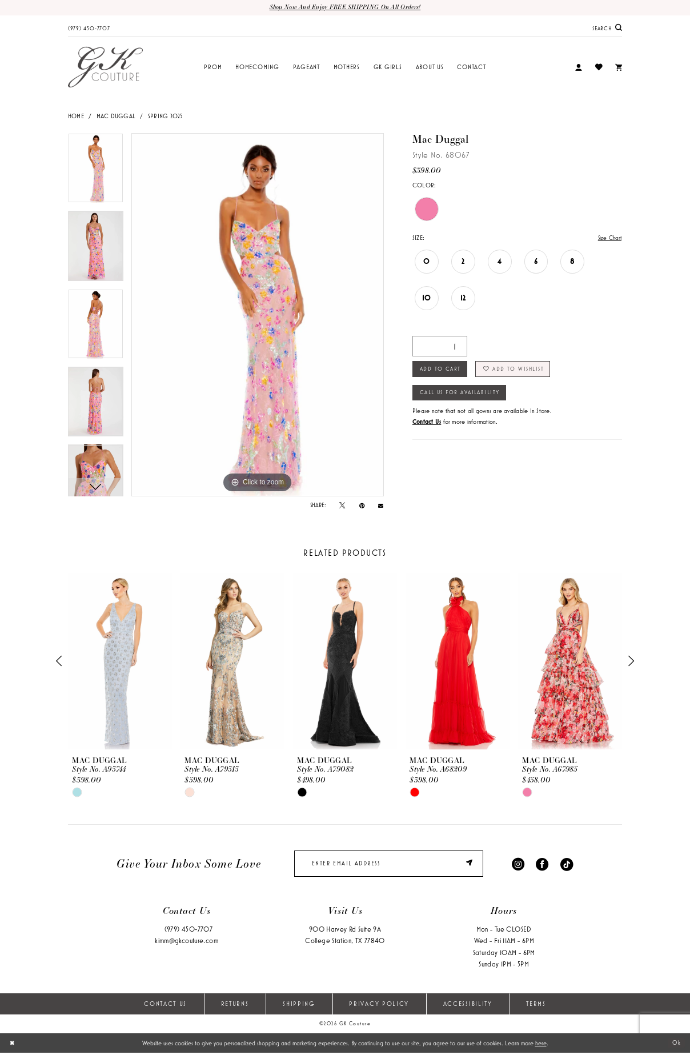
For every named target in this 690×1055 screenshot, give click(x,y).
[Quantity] (439, 348)
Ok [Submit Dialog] (675, 1045)
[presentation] (120, 662)
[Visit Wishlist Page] (598, 67)
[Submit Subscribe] (469, 865)
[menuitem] (89, 28)
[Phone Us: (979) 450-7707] (89, 28)
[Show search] (607, 28)
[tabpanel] (95, 172)
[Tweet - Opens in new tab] (342, 506)
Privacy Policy (379, 1005)
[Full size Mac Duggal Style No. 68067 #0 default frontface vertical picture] (257, 315)
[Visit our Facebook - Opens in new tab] (542, 865)
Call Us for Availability (463, 397)
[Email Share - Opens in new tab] (381, 506)
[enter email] (388, 865)
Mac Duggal (116, 116)
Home (76, 116)
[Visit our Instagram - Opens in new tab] (518, 865)
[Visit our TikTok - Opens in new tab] (566, 865)
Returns (235, 1005)
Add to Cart (441, 371)
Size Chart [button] (608, 238)
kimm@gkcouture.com (186, 943)
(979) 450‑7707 (188, 932)
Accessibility (467, 1005)
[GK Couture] (105, 68)
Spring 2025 (165, 116)
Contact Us (165, 1005)
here (541, 1045)
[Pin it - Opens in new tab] (362, 506)
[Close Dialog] (13, 1045)
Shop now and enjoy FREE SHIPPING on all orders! (345, 7)
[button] (578, 68)
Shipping (299, 1005)
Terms (535, 1005)
